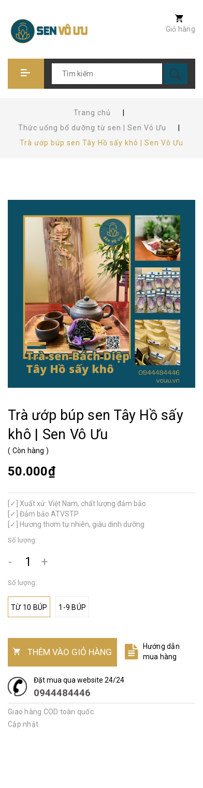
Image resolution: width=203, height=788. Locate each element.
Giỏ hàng (180, 29)
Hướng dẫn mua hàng (161, 651)
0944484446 (62, 693)
